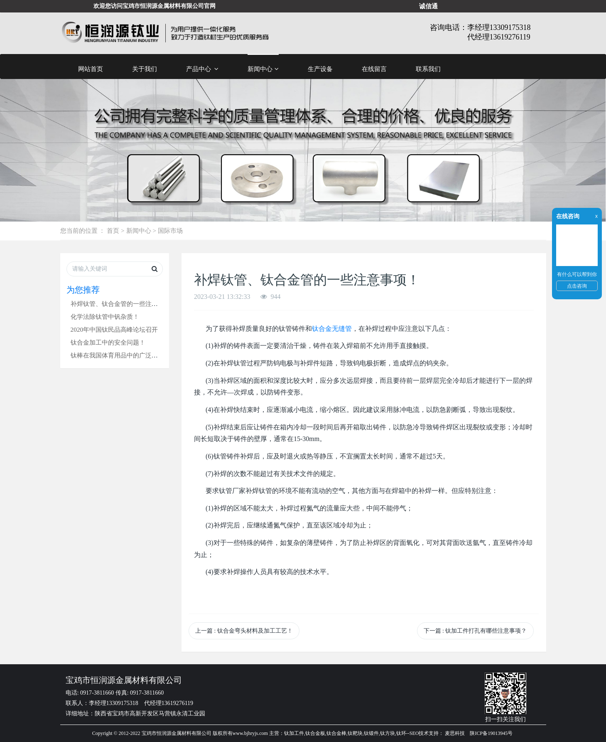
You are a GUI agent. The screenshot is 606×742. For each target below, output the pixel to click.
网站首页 (90, 68)
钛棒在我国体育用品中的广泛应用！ (120, 355)
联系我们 (428, 68)
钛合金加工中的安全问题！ (108, 342)
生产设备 (320, 68)
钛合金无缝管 (332, 328)
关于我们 (144, 68)
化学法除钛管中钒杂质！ (105, 316)
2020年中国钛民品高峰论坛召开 (114, 329)
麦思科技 (455, 733)
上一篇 (244, 631)
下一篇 (475, 631)
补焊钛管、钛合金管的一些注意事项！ (124, 303)
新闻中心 (263, 69)
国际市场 (170, 230)
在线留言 (374, 68)
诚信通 (428, 6)
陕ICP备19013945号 (491, 733)
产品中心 (202, 69)
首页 (113, 230)
